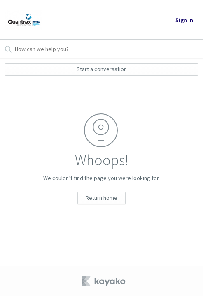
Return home (101, 197)
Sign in (184, 20)
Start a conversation (102, 69)
